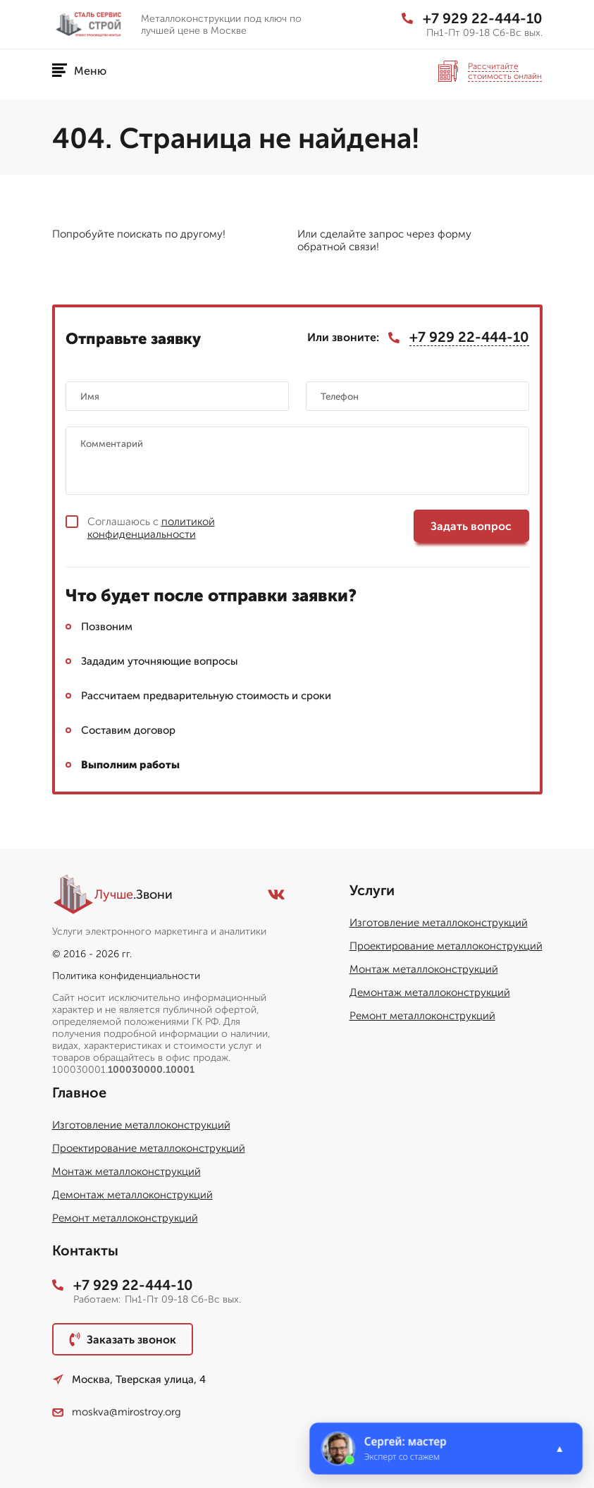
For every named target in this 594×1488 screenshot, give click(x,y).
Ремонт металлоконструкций (422, 1015)
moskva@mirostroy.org (116, 1412)
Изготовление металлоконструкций (438, 922)
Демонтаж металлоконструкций (429, 992)
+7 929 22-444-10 (472, 18)
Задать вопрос (471, 526)
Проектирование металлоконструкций (446, 946)
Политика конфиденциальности (126, 976)
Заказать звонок (122, 1339)
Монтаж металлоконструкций (423, 969)
